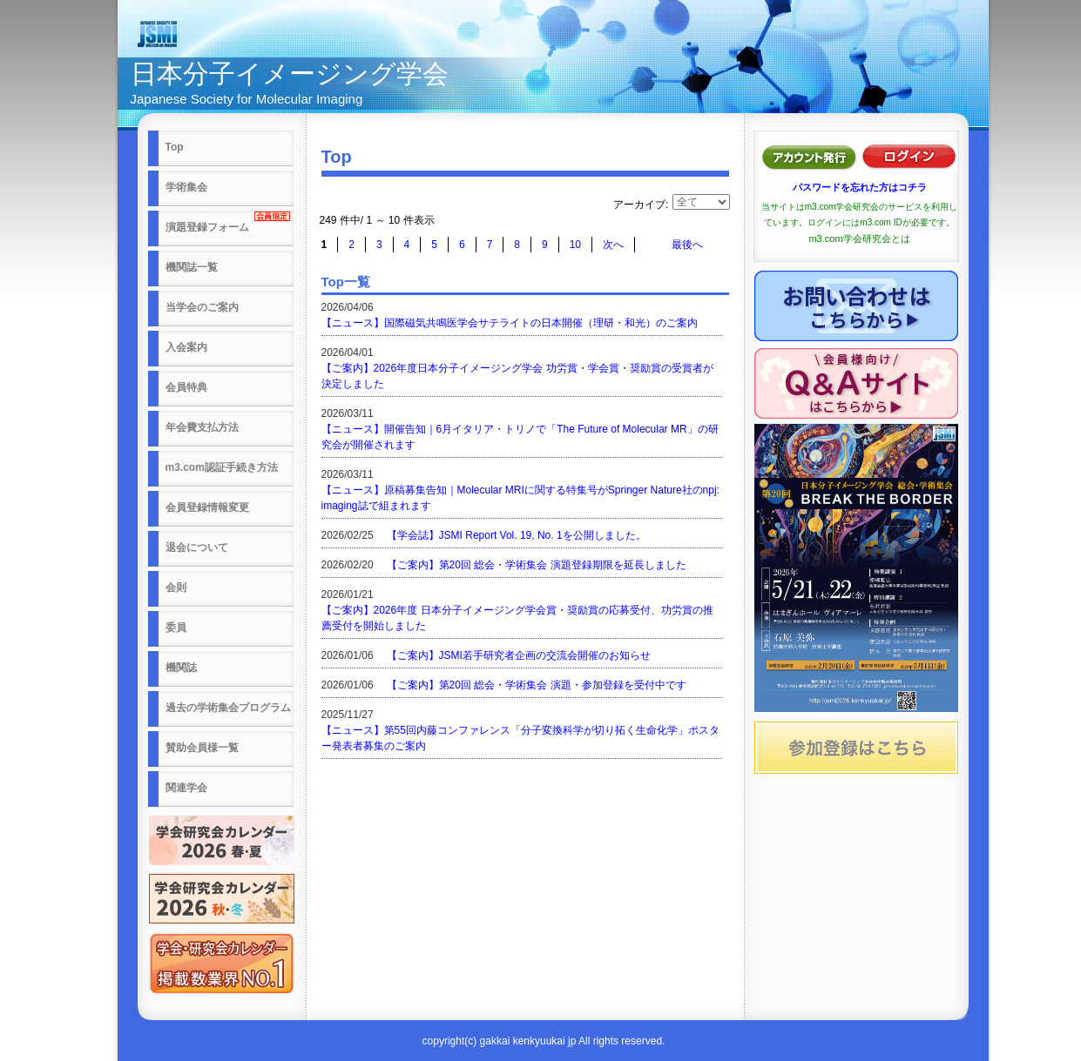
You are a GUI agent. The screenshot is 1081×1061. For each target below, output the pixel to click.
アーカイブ (639, 204)
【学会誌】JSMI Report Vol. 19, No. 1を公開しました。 (516, 535)
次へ (613, 244)
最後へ (687, 244)
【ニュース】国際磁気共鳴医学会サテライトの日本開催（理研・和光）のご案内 (509, 323)
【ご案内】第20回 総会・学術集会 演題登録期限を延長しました (536, 565)
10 (575, 244)
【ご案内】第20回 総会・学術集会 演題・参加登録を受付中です (536, 685)
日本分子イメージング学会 (290, 73)
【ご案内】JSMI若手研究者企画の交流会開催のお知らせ (519, 655)
